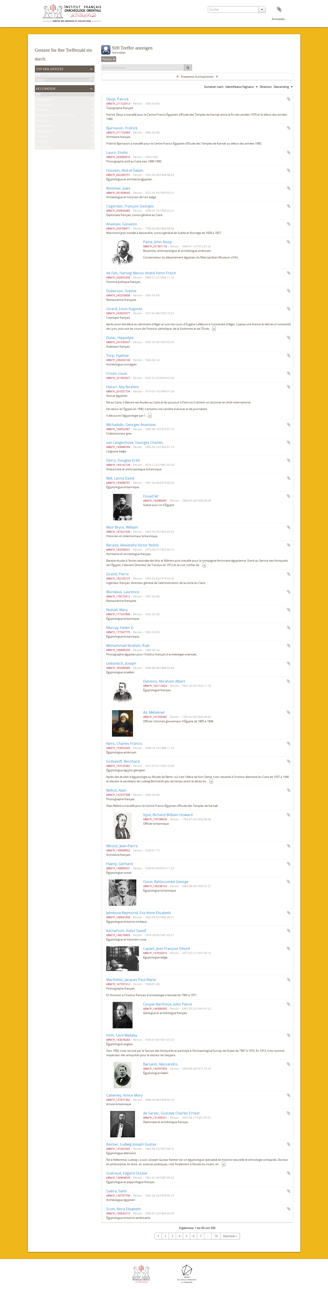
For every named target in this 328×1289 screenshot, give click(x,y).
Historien (42, 111)
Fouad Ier (151, 496)
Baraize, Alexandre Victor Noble (132, 545)
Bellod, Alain (116, 790)
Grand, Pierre (117, 574)
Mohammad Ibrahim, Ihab (128, 645)
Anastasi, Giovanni (121, 224)
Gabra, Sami (116, 1191)
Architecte (42, 142)
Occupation (45, 88)
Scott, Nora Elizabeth (123, 1208)
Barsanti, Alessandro (160, 1064)
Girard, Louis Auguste (124, 308)
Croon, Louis (116, 373)
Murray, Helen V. (120, 627)
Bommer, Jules (118, 188)
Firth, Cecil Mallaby (121, 1035)
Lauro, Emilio (117, 152)
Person (40, 80)
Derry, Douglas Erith (123, 460)
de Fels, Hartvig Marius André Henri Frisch (141, 273)
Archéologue (44, 105)
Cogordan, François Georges (130, 206)
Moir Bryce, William (122, 527)
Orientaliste (43, 148)
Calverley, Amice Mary (124, 1095)
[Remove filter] (114, 59)
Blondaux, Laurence (122, 591)
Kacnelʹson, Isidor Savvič (126, 930)
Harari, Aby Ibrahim (122, 386)
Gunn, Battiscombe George (165, 881)
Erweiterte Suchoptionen (197, 77)
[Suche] (188, 67)
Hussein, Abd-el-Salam (124, 170)
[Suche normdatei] (142, 67)
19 (216, 1236)
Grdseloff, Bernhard (123, 761)
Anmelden (278, 19)
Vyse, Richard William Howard (168, 814)
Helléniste (42, 121)
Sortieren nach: (214, 87)
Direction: (266, 87)
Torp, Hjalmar (117, 355)
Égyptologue (44, 100)
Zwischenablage (279, 9)
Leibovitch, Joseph (121, 663)
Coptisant (42, 137)
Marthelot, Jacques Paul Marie (131, 979)
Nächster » (230, 1236)
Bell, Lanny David (120, 478)
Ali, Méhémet (154, 712)
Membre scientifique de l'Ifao (55, 116)
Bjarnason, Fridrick (121, 128)
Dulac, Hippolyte (120, 337)
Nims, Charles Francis (124, 743)
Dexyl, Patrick (117, 99)
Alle (38, 75)
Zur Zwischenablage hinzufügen (288, 99)
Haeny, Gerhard (119, 863)
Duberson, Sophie (121, 290)
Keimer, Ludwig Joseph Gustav (131, 1144)
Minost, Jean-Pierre (122, 845)
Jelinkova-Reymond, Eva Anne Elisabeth (138, 912)
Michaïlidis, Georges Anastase (131, 424)
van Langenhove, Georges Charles (134, 442)
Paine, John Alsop (157, 241)
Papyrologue (44, 132)
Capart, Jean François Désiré (166, 948)
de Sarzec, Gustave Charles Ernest (171, 1113)
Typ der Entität (50, 68)
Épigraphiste (44, 126)
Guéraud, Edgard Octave (126, 1173)
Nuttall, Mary (117, 609)
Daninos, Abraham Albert (164, 681)
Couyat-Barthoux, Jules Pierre (167, 1004)
